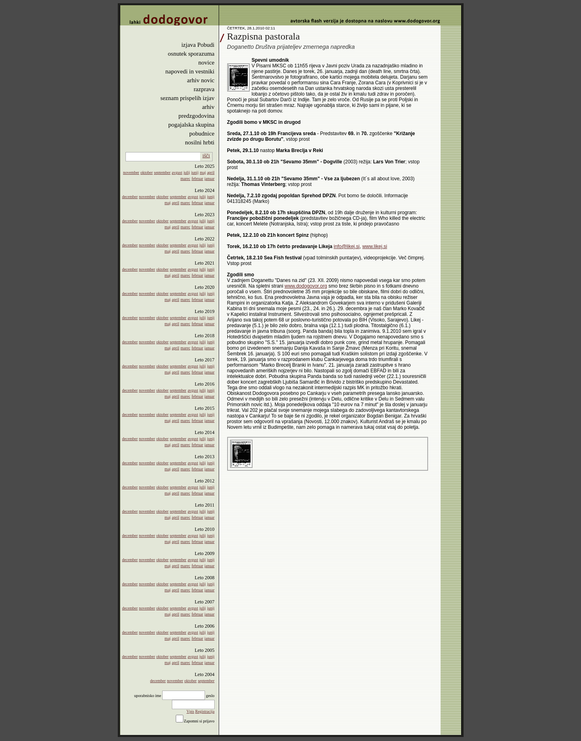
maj (203, 172)
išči (206, 155)
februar (197, 178)
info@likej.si (346, 246)
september (162, 172)
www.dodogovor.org (305, 286)
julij (187, 172)
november (131, 172)
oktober (146, 172)
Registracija (205, 711)
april (210, 172)
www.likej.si (374, 246)
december (130, 196)
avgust (177, 172)
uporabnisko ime (147, 695)
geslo (210, 695)
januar (210, 178)
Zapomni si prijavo (199, 721)
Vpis (190, 711)
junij (195, 172)
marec (185, 178)
